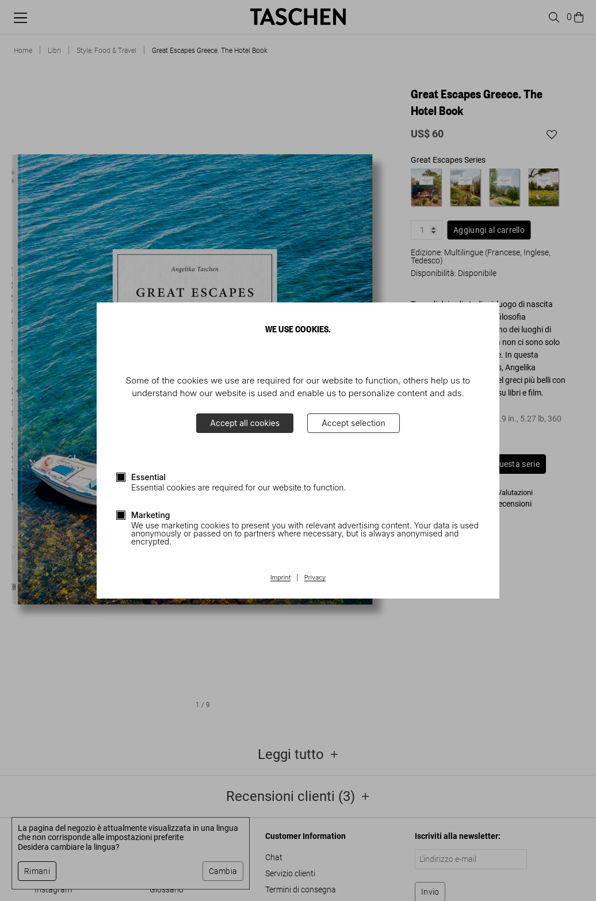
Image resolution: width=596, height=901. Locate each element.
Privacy (315, 577)
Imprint (280, 577)
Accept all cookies (245, 423)
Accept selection (353, 423)
